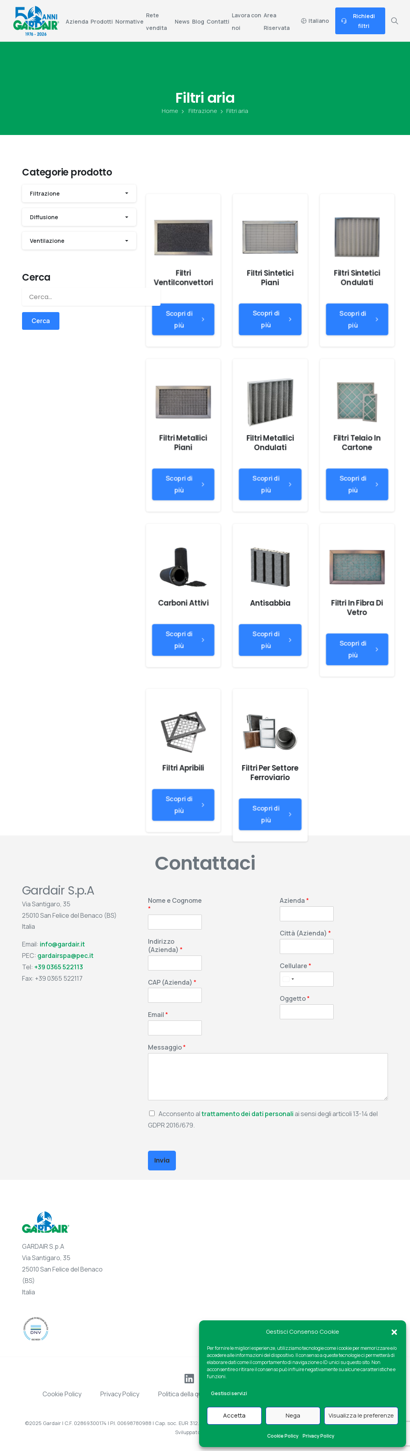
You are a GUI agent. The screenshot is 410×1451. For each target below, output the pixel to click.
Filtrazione (198, 111)
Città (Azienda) (305, 933)
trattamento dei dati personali (247, 1113)
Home (170, 111)
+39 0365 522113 (58, 967)
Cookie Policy (283, 1436)
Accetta (234, 1415)
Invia (162, 1160)
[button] (394, 1332)
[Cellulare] (307, 979)
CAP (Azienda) (172, 982)
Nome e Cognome (175, 904)
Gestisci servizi (229, 1393)
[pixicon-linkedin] (189, 1378)
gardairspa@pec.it (65, 955)
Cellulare (295, 966)
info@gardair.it (62, 944)
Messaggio (167, 1047)
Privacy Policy (318, 1436)
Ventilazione (47, 240)
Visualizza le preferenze (361, 1415)
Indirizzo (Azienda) (165, 945)
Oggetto (295, 998)
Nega (293, 1415)
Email (158, 1015)
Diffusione (44, 217)
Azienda (294, 900)
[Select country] (288, 979)
